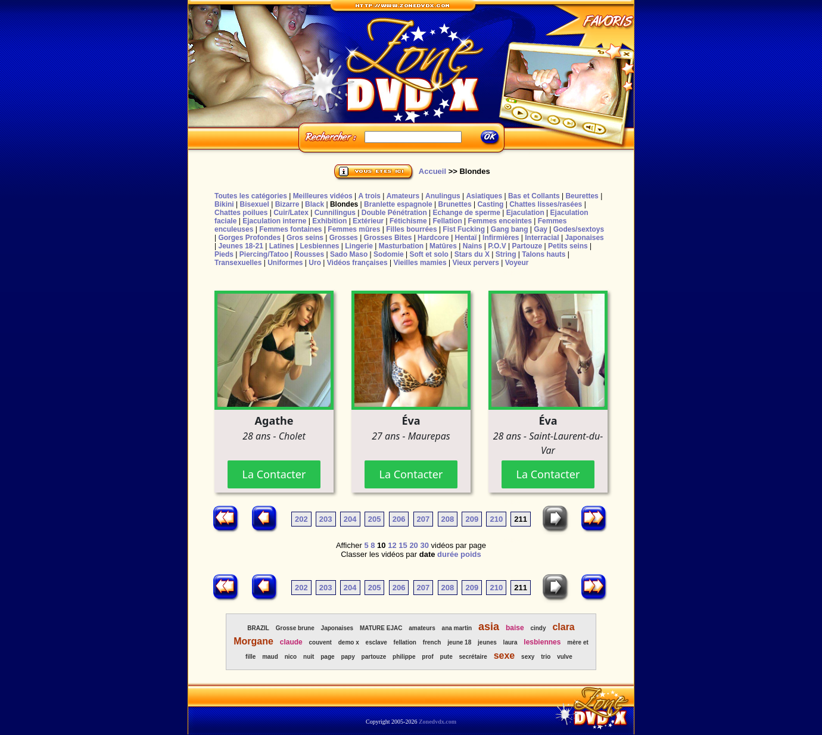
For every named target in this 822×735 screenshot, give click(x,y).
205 (374, 519)
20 (413, 545)
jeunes (487, 642)
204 (350, 519)
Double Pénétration (394, 212)
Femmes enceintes (500, 221)
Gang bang (509, 229)
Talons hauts (543, 254)
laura (510, 642)
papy (347, 656)
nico (291, 656)
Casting (490, 204)
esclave (376, 642)
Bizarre (287, 204)
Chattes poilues (240, 212)
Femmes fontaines (290, 229)
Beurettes (581, 196)
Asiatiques (484, 196)
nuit (308, 656)
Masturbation (401, 246)
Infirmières (500, 237)
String (506, 254)
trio (545, 656)
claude (291, 642)
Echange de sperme (466, 212)
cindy (538, 628)
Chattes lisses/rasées (545, 204)
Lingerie (359, 246)
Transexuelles (237, 263)
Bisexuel (254, 204)
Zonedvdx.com (437, 721)
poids (470, 554)
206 (399, 519)
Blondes (344, 204)
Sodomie (388, 254)
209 (471, 519)
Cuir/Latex (291, 212)
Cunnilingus (335, 212)
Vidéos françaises (357, 263)
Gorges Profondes (249, 237)
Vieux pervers (475, 263)
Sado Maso (349, 254)
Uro (315, 263)
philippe (404, 656)
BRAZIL (258, 628)
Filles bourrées (411, 229)
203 (325, 519)
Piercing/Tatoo (263, 254)
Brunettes (455, 204)
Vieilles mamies (419, 263)
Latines (281, 246)
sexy (527, 656)
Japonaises (584, 237)
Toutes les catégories (250, 196)
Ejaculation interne (274, 221)
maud (270, 656)
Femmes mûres (354, 229)
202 (301, 519)
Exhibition (329, 221)
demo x (348, 642)
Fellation (447, 221)
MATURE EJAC (381, 628)
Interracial (542, 237)
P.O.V (497, 246)
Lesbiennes (319, 246)
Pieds (223, 254)
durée (447, 554)
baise (515, 628)
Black (314, 204)
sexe (504, 655)
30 (424, 545)
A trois (369, 196)
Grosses (343, 237)
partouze (374, 656)
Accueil (432, 171)
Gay (540, 229)
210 (496, 519)
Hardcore (433, 237)
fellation (405, 642)
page (327, 656)
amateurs (422, 628)
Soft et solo (429, 254)
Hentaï (466, 237)
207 (423, 519)
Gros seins (305, 237)
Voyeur (517, 263)
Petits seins (568, 246)
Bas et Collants (534, 196)
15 (402, 545)
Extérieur (368, 221)
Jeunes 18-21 (240, 246)
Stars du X (472, 254)
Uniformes (285, 263)
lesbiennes (542, 642)
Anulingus (442, 196)
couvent (320, 642)
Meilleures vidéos (323, 196)
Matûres (443, 246)
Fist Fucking (464, 229)
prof (427, 656)
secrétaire (473, 656)
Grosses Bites (388, 237)
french (432, 642)
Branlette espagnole (398, 204)
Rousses (309, 254)
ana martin (457, 628)
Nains (472, 246)
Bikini (224, 204)
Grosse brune (295, 628)
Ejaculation (525, 212)
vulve (564, 656)
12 (392, 545)
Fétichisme (408, 221)
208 (447, 519)
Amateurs (403, 196)
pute (446, 656)
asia (488, 627)
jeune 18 (459, 642)
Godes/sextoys (578, 229)
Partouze (527, 246)
